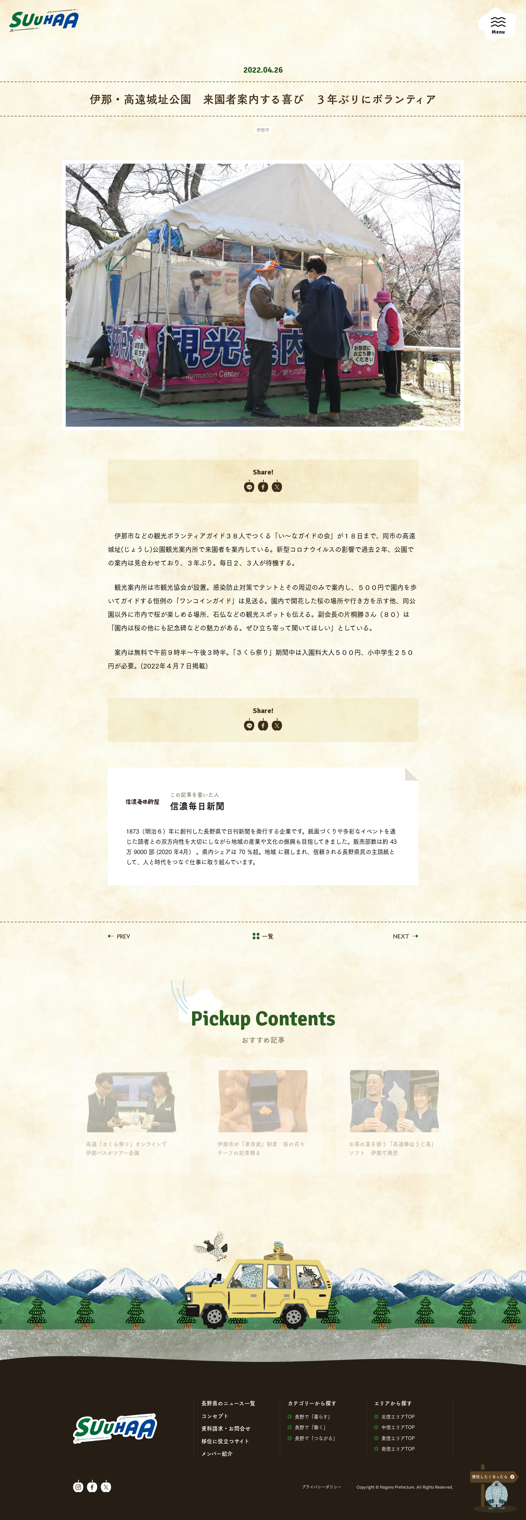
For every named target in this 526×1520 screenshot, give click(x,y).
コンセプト (215, 1416)
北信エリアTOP (394, 1416)
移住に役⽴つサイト (225, 1441)
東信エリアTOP (394, 1438)
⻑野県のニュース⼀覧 (228, 1403)
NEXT (405, 936)
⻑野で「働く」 (307, 1427)
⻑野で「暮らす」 (309, 1416)
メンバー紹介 (217, 1453)
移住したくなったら (490, 1476)
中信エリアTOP (394, 1427)
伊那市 (263, 129)
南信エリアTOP (394, 1448)
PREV (119, 936)
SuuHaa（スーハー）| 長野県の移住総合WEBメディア (44, 21)
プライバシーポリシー (322, 1486)
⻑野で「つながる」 (312, 1438)
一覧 (263, 936)
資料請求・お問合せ (226, 1428)
